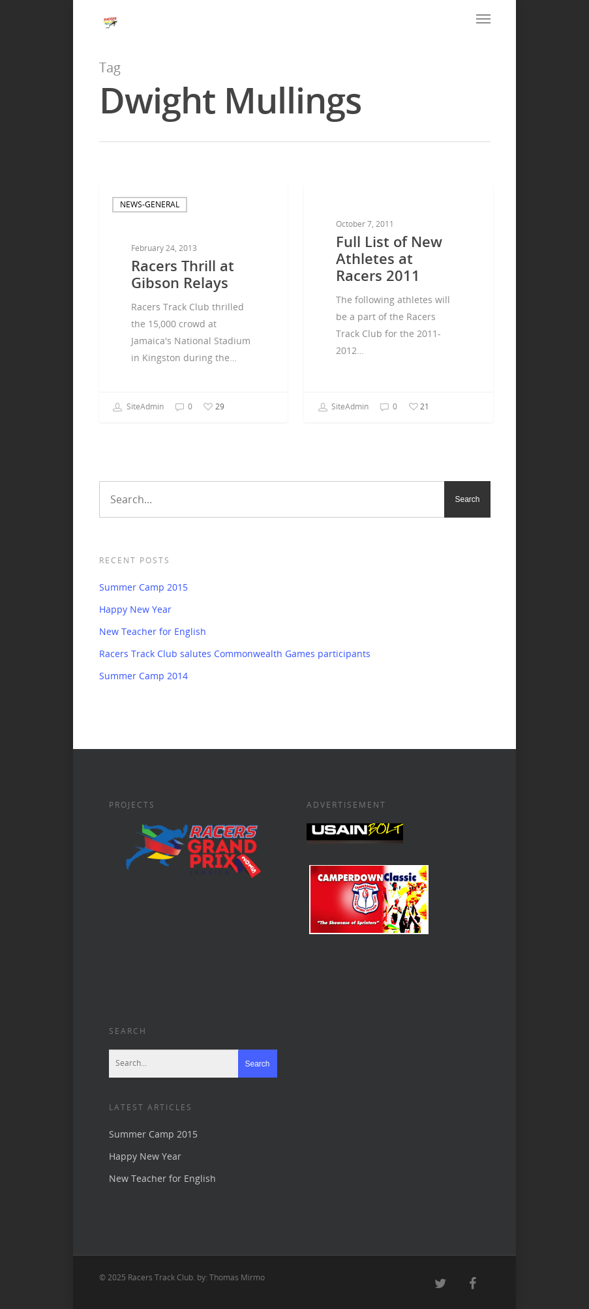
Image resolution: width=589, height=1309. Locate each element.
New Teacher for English (152, 631)
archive (340, 208)
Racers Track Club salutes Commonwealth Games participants (234, 653)
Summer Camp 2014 (143, 675)
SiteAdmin (137, 407)
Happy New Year (135, 609)
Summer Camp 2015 (143, 587)
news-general (149, 204)
